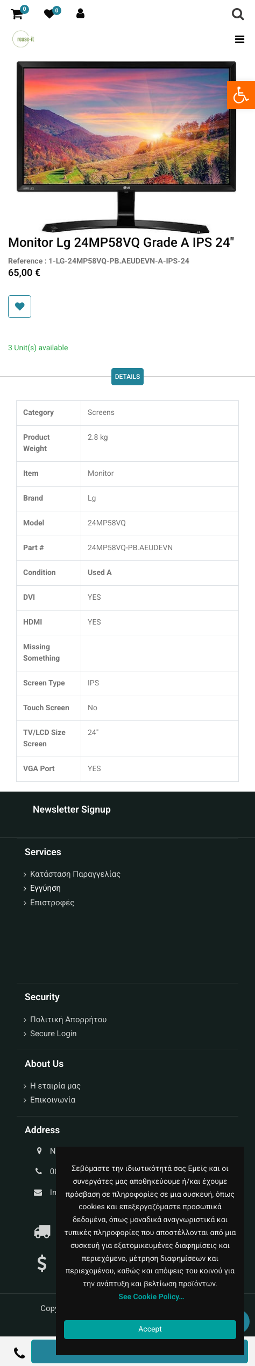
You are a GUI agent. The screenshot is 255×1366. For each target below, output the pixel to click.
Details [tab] (127, 376)
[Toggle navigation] (236, 39)
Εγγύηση (45, 888)
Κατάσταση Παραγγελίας (75, 874)
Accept (150, 1329)
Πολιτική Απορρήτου (68, 1019)
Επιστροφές (52, 902)
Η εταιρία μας (55, 1086)
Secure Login (53, 1033)
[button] (19, 306)
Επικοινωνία (52, 1100)
